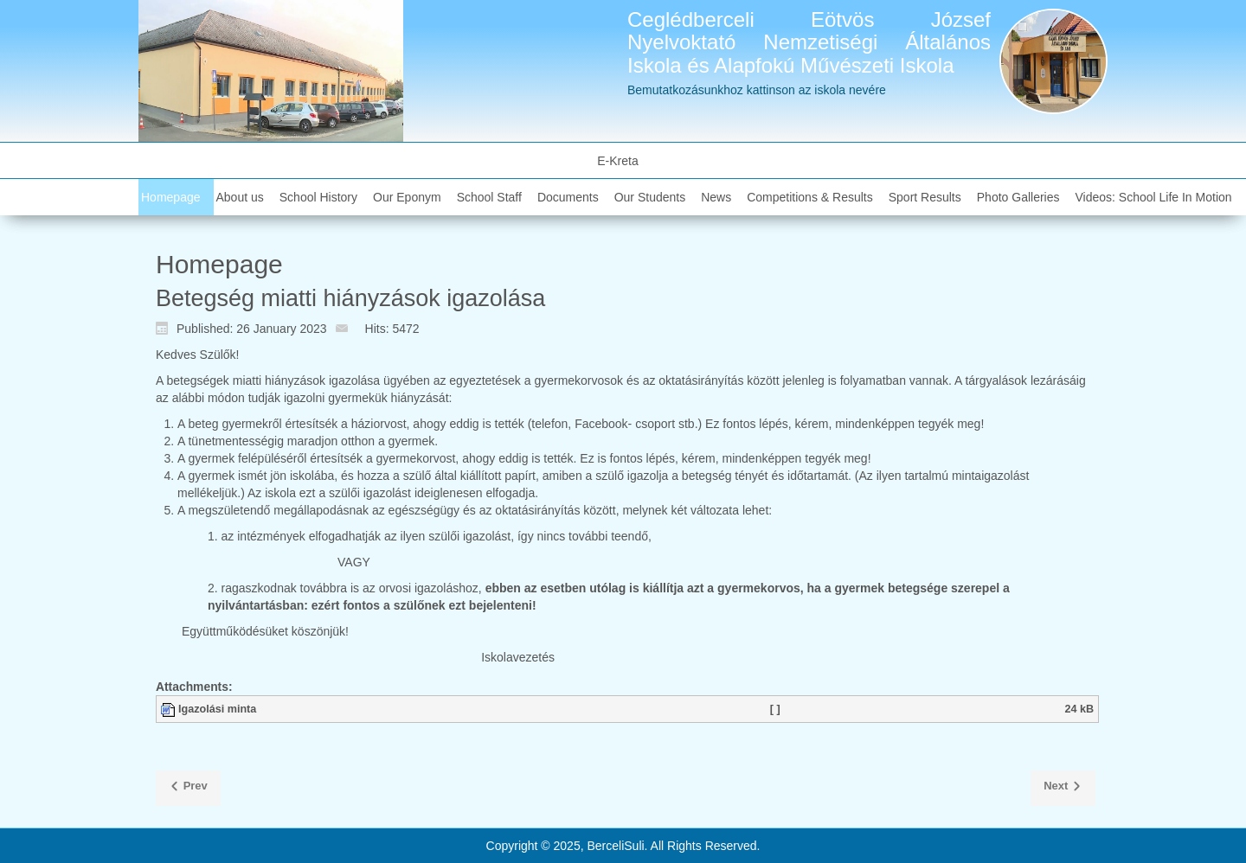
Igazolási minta (217, 709)
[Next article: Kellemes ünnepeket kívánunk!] (1063, 788)
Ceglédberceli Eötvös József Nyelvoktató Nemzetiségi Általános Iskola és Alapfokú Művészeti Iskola (809, 42)
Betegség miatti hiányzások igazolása (350, 298)
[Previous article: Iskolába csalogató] (188, 788)
